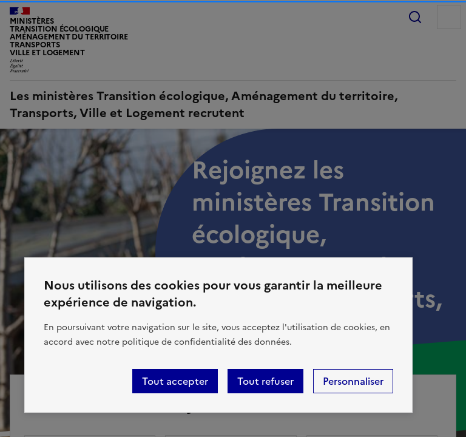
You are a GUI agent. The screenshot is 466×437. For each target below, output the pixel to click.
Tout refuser (265, 381)
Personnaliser (353, 381)
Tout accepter (175, 381)
